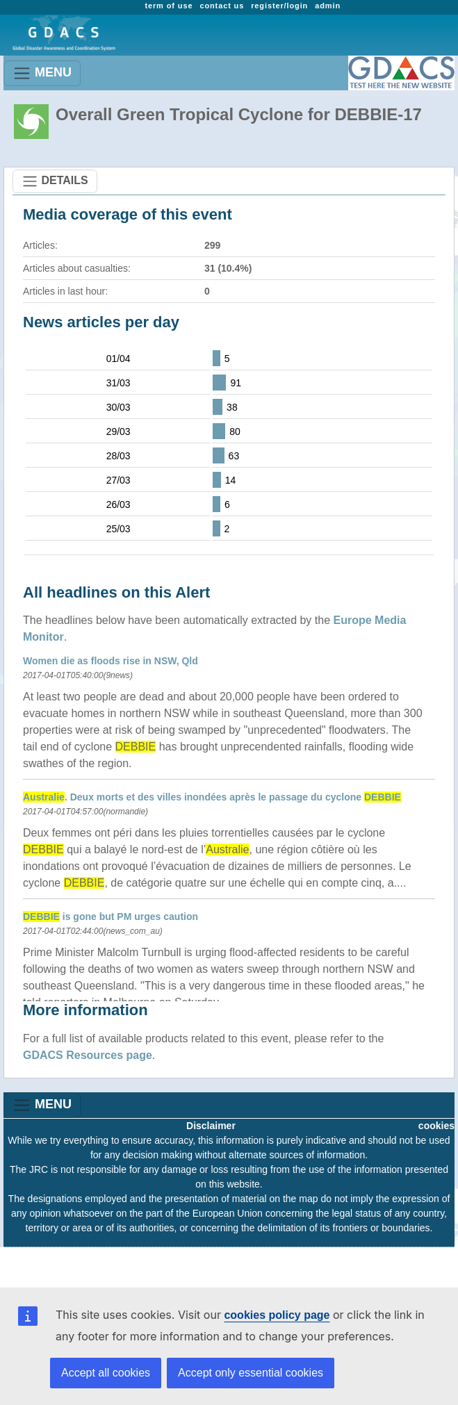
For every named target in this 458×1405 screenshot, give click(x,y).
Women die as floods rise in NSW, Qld (110, 660)
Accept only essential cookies (250, 1373)
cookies (436, 1125)
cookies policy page (276, 1315)
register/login (279, 5)
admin (328, 5)
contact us (221, 5)
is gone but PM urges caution (110, 916)
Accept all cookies (105, 1373)
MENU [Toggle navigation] (42, 73)
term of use (169, 5)
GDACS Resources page (87, 1055)
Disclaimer (211, 1125)
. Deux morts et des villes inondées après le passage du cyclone (212, 797)
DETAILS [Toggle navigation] (55, 181)
